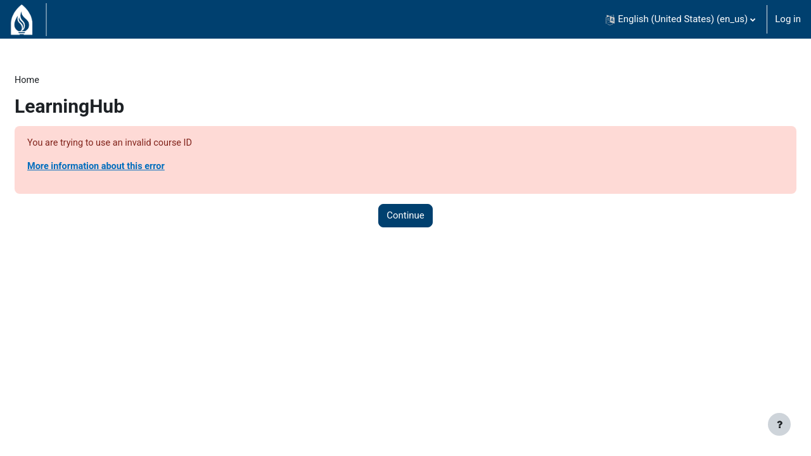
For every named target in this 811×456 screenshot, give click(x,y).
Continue (405, 217)
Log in (788, 19)
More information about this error (129, 168)
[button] (680, 19)
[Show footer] (779, 424)
